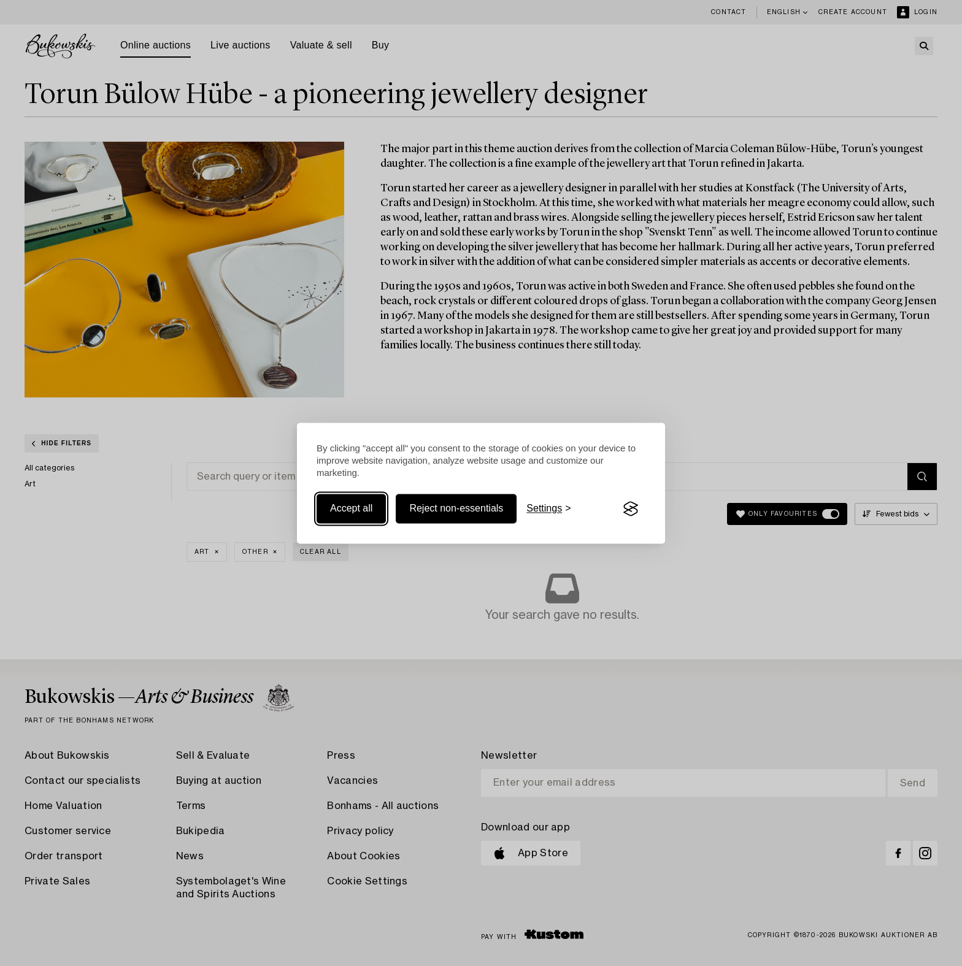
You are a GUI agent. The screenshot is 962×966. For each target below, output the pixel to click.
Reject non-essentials (456, 509)
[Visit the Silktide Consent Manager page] (630, 509)
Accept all (351, 509)
